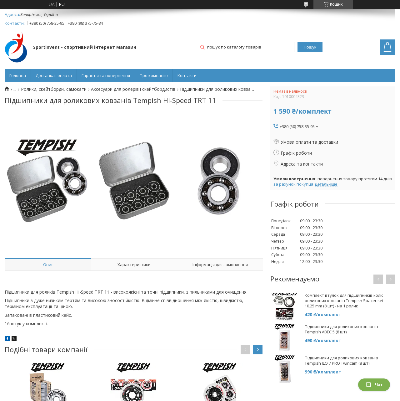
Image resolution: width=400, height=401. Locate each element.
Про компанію (154, 75)
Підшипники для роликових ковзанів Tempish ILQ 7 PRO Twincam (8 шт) (341, 360)
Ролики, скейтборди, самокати (54, 89)
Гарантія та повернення (106, 75)
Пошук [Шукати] (310, 47)
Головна (17, 75)
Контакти (187, 75)
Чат (374, 385)
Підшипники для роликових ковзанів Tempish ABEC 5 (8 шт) (341, 329)
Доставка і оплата (54, 75)
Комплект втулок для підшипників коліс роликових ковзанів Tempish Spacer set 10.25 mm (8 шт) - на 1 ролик (344, 301)
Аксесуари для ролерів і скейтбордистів (133, 89)
